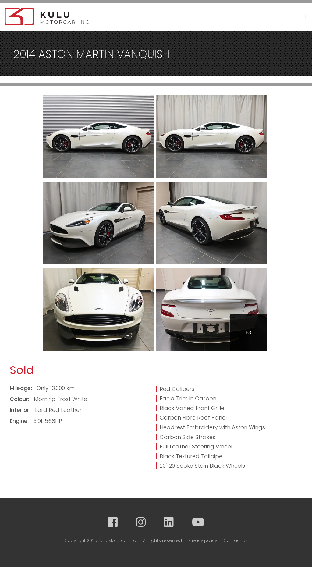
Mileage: (22, 388)
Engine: (20, 421)
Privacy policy (202, 540)
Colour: (20, 399)
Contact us (235, 540)
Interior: (21, 410)
